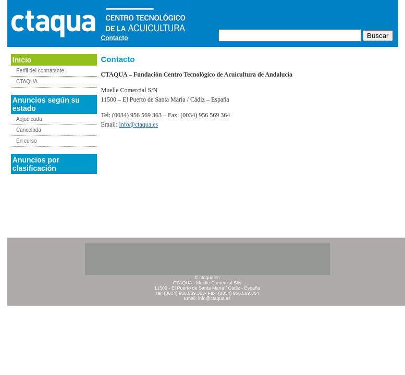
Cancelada (28, 130)
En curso (26, 141)
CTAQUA (27, 81)
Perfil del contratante (40, 70)
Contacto (114, 38)
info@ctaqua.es (138, 124)
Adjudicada (29, 119)
